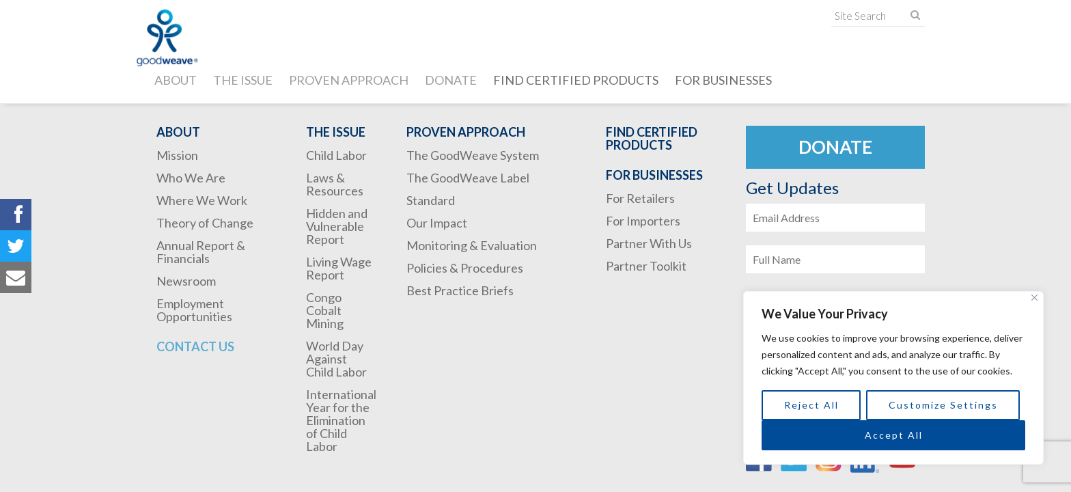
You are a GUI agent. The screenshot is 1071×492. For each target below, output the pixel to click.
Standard (430, 200)
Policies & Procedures (464, 267)
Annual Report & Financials (200, 252)
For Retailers (640, 198)
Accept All (894, 435)
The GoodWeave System (472, 155)
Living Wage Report (339, 268)
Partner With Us (649, 243)
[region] (893, 378)
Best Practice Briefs (460, 290)
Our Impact (436, 222)
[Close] (1034, 298)
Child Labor (336, 155)
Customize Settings (943, 405)
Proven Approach (348, 79)
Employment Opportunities (194, 310)
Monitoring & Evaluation (471, 245)
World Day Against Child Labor (336, 358)
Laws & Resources (334, 184)
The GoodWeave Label (467, 177)
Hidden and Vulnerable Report (336, 226)
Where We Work (201, 200)
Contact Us (195, 346)
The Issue (243, 79)
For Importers (643, 220)
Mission (177, 155)
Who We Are (190, 177)
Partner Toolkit (646, 265)
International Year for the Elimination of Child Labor (341, 420)
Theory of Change (204, 222)
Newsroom (186, 280)
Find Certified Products (575, 79)
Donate (451, 79)
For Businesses (723, 79)
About (175, 79)
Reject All (811, 405)
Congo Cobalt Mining (325, 310)
